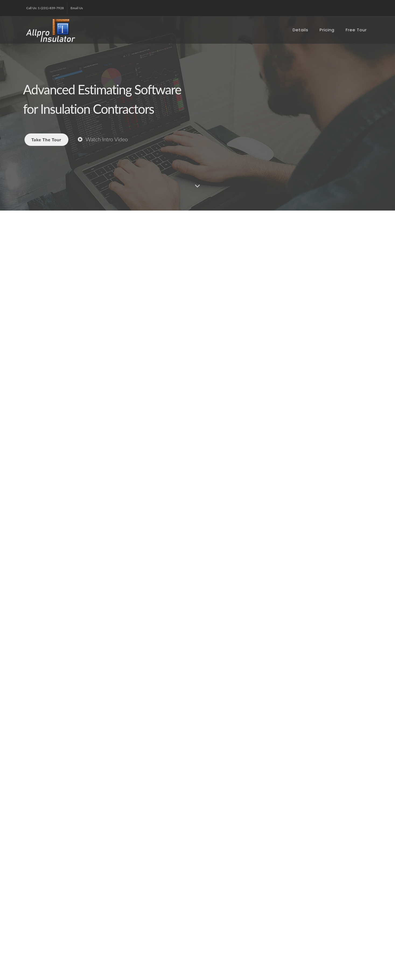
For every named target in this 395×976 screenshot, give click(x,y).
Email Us (77, 8)
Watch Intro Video (103, 139)
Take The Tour (46, 139)
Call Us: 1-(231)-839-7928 (45, 8)
